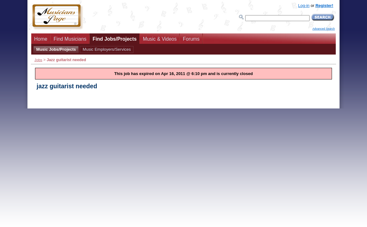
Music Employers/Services (107, 49)
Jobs (38, 60)
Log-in (304, 5)
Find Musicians (70, 39)
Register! (324, 5)
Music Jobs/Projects (56, 49)
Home (40, 39)
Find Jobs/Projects (114, 39)
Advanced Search (323, 28)
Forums (191, 39)
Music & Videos (160, 39)
